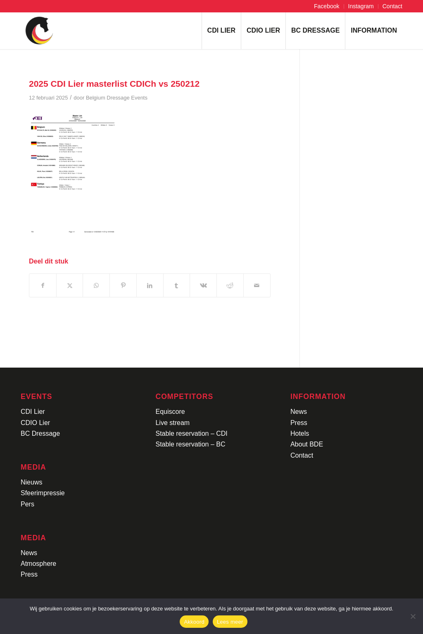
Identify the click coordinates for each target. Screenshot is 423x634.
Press (29, 574)
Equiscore (170, 411)
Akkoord (194, 622)
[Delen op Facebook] (42, 285)
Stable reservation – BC (190, 444)
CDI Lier (33, 411)
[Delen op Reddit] (230, 285)
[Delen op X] (70, 285)
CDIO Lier (35, 422)
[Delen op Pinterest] (123, 285)
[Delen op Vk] (203, 285)
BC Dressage (40, 433)
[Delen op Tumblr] (177, 285)
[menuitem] (327, 6)
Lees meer (230, 622)
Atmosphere (38, 563)
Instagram (361, 6)
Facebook (326, 6)
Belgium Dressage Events (116, 98)
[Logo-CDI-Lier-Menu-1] (39, 30)
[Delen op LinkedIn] (150, 285)
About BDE (306, 444)
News (29, 552)
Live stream (172, 422)
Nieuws (31, 482)
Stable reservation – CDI (191, 433)
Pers (27, 504)
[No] (413, 616)
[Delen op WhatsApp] (96, 285)
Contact (392, 6)
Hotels (299, 433)
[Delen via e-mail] (257, 285)
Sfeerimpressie (43, 492)
